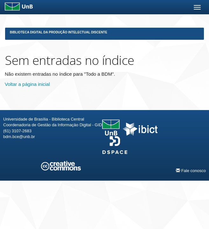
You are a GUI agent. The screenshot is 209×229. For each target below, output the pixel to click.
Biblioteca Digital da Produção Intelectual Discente (58, 32)
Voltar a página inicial (27, 84)
